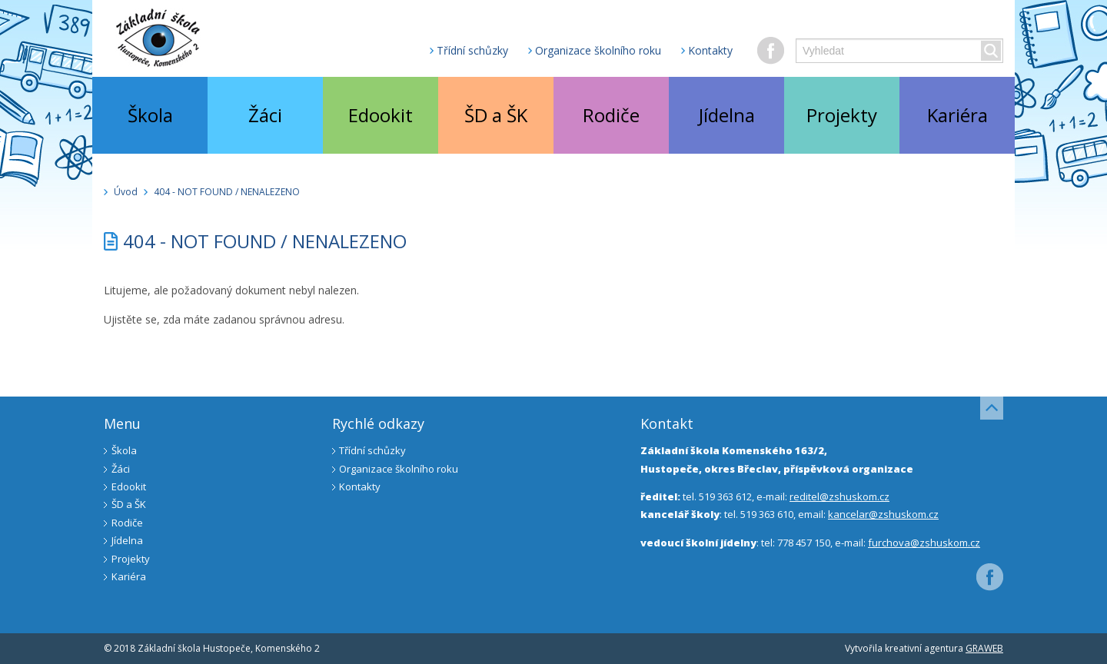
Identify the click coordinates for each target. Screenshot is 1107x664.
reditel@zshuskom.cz (839, 496)
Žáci (265, 115)
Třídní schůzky (472, 50)
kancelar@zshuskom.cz (883, 514)
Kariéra (957, 115)
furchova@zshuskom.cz (924, 542)
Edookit (380, 115)
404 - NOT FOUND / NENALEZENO (227, 191)
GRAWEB (984, 648)
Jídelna (727, 115)
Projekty (841, 115)
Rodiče (611, 115)
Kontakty (710, 50)
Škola (150, 115)
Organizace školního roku (598, 50)
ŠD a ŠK (495, 115)
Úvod (126, 191)
